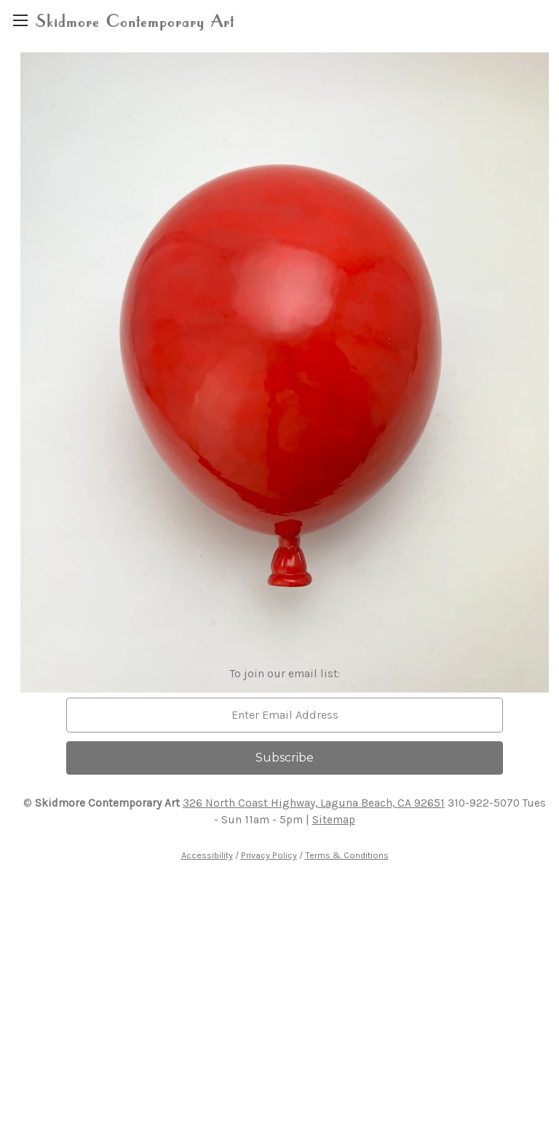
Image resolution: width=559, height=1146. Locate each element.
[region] (20, 20)
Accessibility (207, 855)
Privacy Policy (269, 855)
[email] (284, 715)
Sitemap (333, 819)
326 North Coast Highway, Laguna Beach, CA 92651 (314, 803)
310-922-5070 (484, 803)
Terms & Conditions (347, 855)
